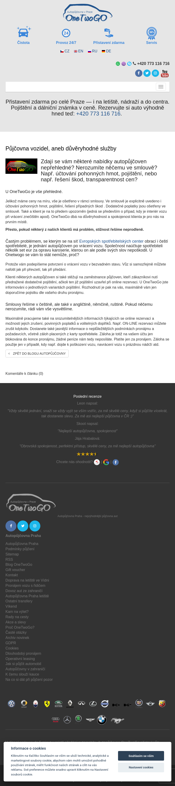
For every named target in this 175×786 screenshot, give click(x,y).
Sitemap (12, 554)
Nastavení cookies (141, 767)
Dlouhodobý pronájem (23, 653)
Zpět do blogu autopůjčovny (37, 353)
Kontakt (11, 575)
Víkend (11, 606)
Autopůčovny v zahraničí (25, 669)
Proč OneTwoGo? (19, 627)
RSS (9, 559)
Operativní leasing (20, 659)
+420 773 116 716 (98, 113)
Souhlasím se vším (141, 756)
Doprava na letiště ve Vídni (27, 580)
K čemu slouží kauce (22, 674)
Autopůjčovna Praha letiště (27, 596)
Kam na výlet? (16, 612)
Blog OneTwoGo (18, 564)
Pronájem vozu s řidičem (25, 585)
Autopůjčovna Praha (21, 544)
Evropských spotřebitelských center (111, 241)
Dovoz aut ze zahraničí (24, 591)
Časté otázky (15, 632)
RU (94, 51)
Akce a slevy (15, 622)
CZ (66, 51)
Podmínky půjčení (19, 549)
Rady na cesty (16, 617)
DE (108, 51)
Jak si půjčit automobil (23, 664)
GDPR (10, 643)
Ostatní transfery (18, 601)
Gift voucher (15, 570)
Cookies (12, 648)
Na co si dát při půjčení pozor (29, 679)
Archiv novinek (17, 638)
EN (80, 51)
